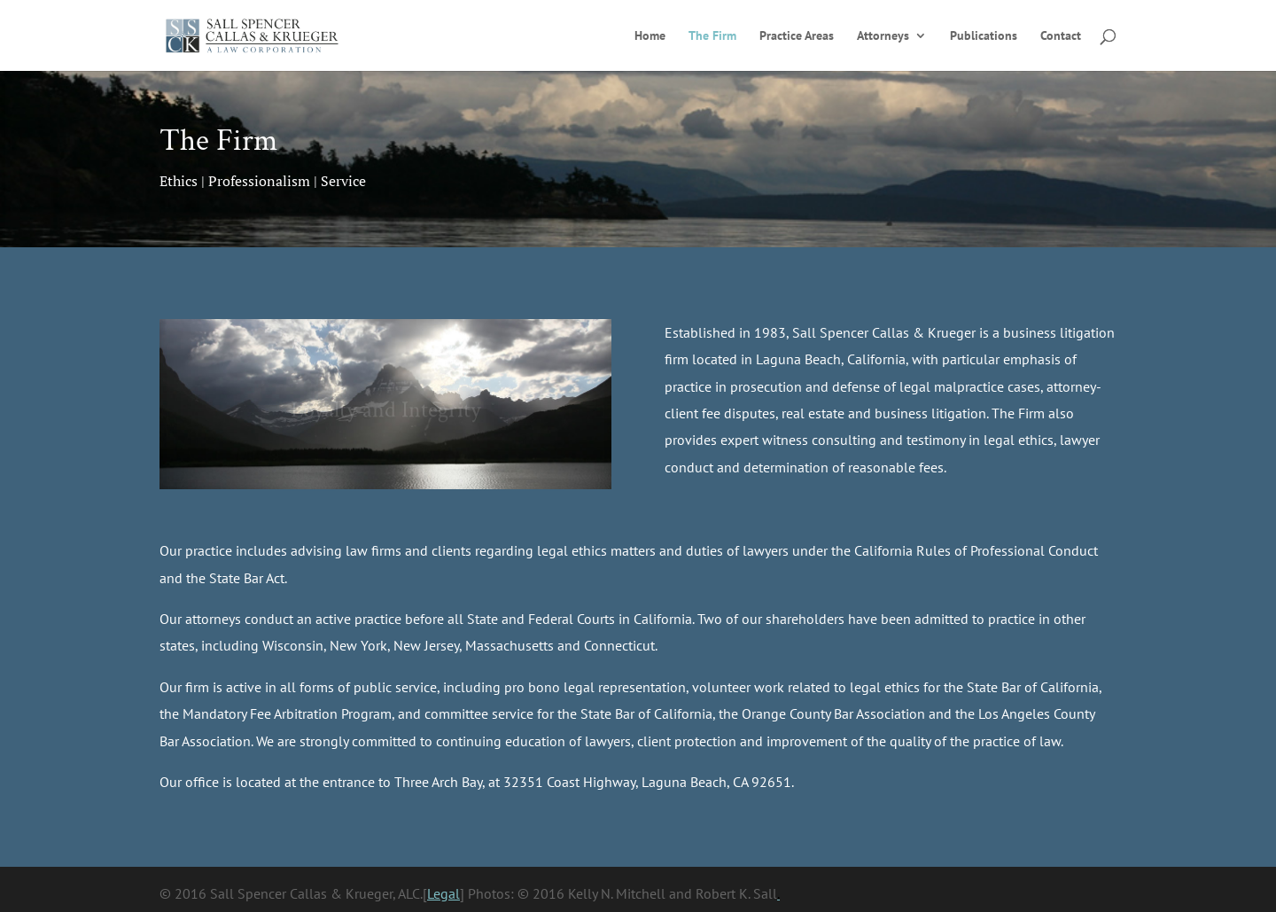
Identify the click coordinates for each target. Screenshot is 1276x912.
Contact (1060, 36)
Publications (983, 36)
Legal (443, 893)
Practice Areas (796, 36)
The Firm (712, 36)
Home (649, 36)
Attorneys (883, 36)
